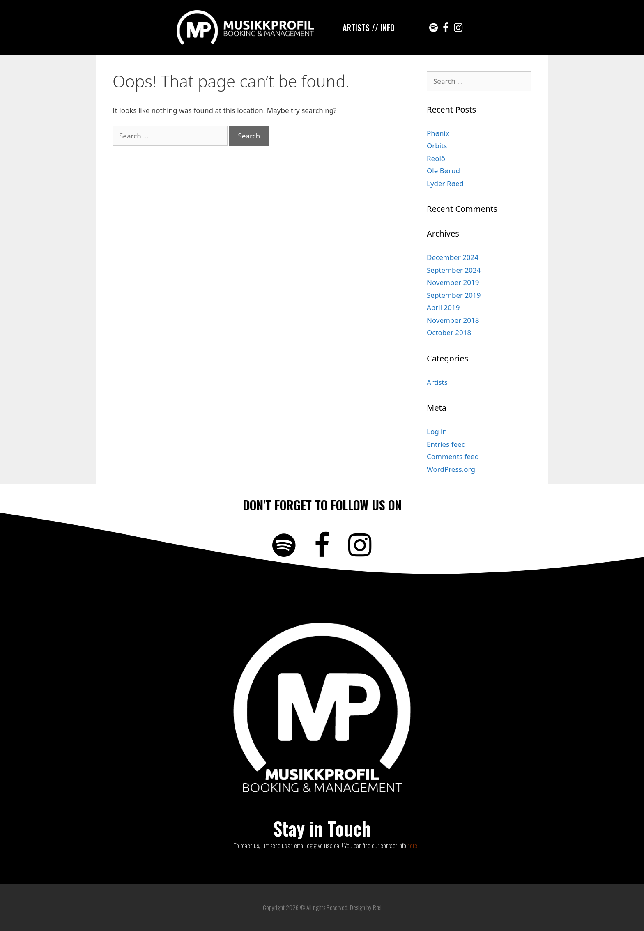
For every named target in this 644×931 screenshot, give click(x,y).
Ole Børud (443, 170)
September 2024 (454, 270)
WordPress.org (451, 469)
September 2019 (454, 295)
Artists (437, 382)
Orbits (437, 145)
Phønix (438, 133)
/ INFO (385, 27)
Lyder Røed (445, 183)
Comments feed (453, 456)
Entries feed (446, 444)
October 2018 (449, 332)
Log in (437, 431)
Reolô (436, 158)
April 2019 (443, 307)
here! (413, 845)
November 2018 (453, 320)
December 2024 (452, 257)
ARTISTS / (359, 27)
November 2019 (453, 282)
